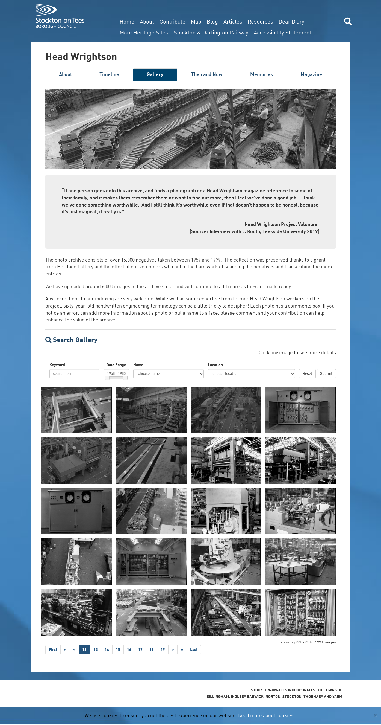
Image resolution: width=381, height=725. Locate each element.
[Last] (194, 649)
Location (215, 365)
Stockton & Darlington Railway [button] (211, 33)
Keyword (57, 365)
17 (140, 650)
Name (138, 365)
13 (95, 650)
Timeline (109, 74)
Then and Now (207, 74)
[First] (53, 649)
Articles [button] (232, 22)
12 (84, 650)
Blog (212, 22)
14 (107, 650)
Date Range (116, 365)
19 (163, 650)
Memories (261, 74)
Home (127, 22)
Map (196, 22)
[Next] (173, 649)
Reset (307, 374)
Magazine (311, 74)
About (147, 22)
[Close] (375, 715)
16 (129, 650)
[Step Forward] (182, 649)
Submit (326, 374)
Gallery (155, 74)
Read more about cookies (266, 715)
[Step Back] (65, 649)
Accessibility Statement (282, 33)
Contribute (172, 22)
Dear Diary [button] (291, 22)
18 (151, 650)
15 (118, 650)
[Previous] (74, 649)
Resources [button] (260, 22)
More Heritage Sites (144, 33)
